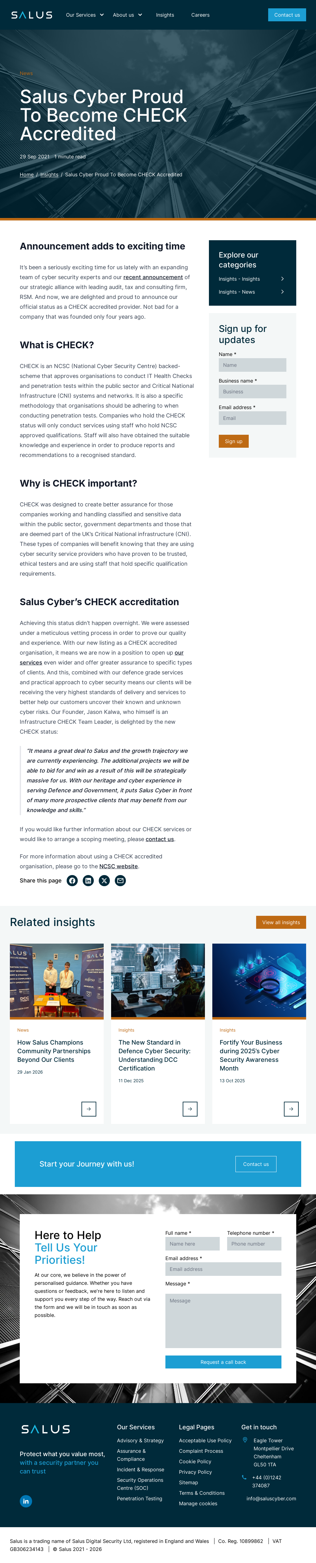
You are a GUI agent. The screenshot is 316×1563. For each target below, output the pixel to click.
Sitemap (188, 1482)
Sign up (234, 441)
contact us (160, 839)
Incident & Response (140, 1469)
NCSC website (118, 866)
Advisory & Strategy (140, 1440)
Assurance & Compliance (131, 1455)
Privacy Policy (195, 1472)
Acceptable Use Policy (205, 1440)
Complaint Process (201, 1451)
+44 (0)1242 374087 (266, 1481)
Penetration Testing (139, 1498)
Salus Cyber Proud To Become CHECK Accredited (123, 174)
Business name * (238, 381)
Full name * (178, 1233)
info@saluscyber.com (271, 1498)
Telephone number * (250, 1233)
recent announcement (153, 277)
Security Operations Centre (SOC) (140, 1484)
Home (27, 174)
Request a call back (223, 1362)
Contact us (256, 1164)
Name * (227, 354)
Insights (49, 174)
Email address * (237, 407)
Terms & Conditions (202, 1493)
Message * (177, 1283)
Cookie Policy (195, 1461)
